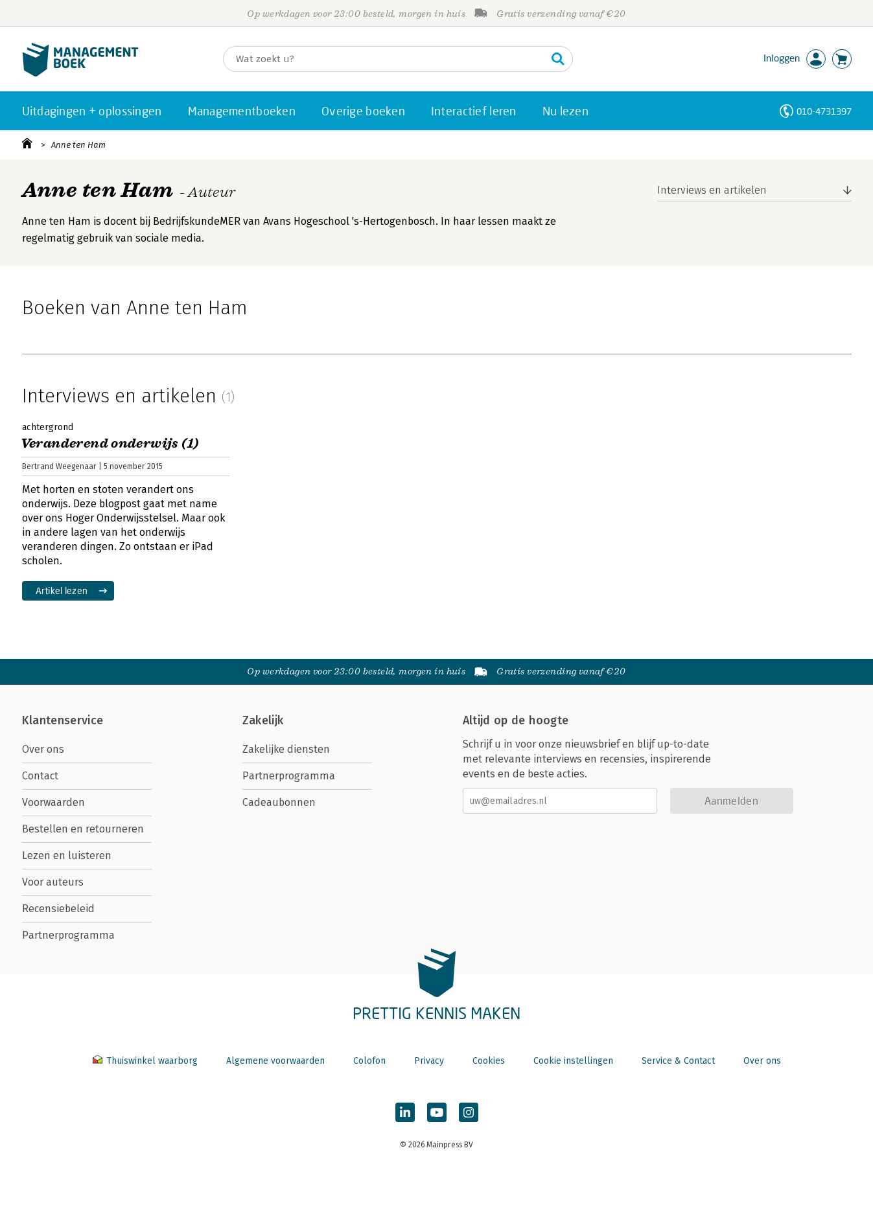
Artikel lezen (62, 590)
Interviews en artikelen (712, 190)
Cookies (488, 1060)
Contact (40, 776)
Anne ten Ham (78, 145)
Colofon (369, 1060)
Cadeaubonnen (279, 802)
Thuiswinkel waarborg (146, 1060)
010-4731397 (824, 111)
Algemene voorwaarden (275, 1060)
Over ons (43, 749)
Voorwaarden (53, 802)
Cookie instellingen (573, 1060)
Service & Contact (678, 1060)
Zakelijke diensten (286, 749)
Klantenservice (63, 720)
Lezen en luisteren (66, 855)
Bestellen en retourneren (83, 829)
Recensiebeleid (58, 908)
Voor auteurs (53, 882)
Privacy (429, 1060)
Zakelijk (263, 720)
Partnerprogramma (68, 935)
